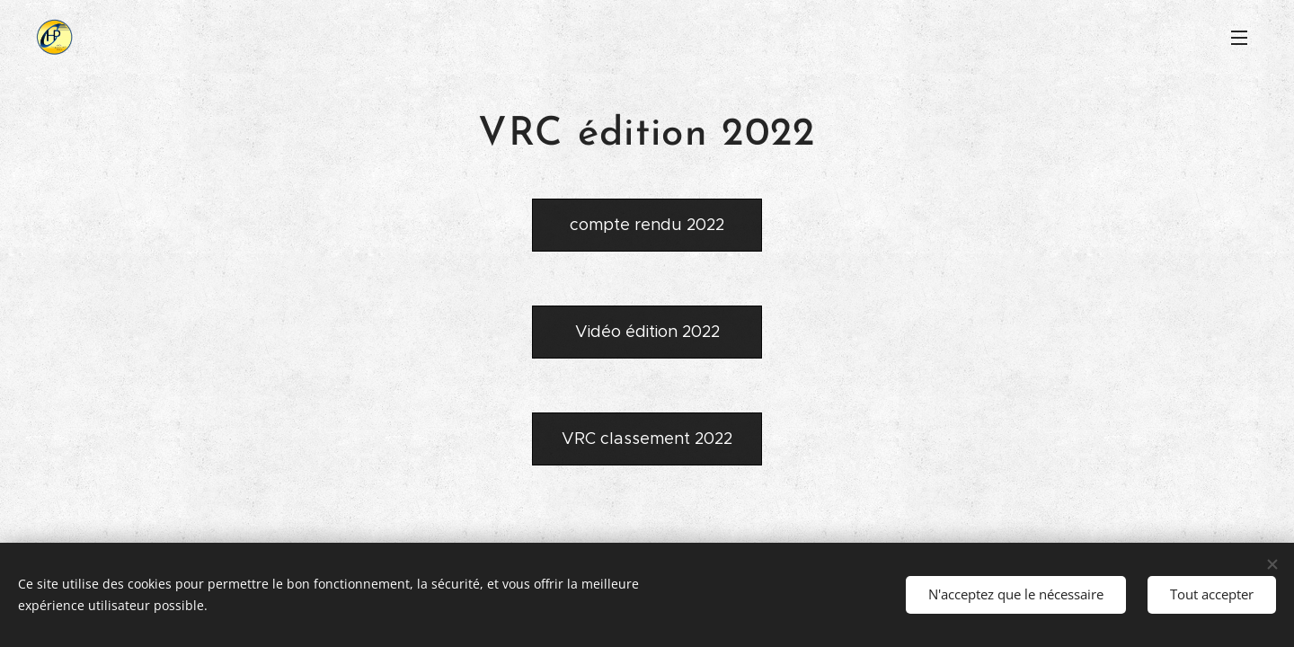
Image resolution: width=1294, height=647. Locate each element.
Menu (1239, 38)
